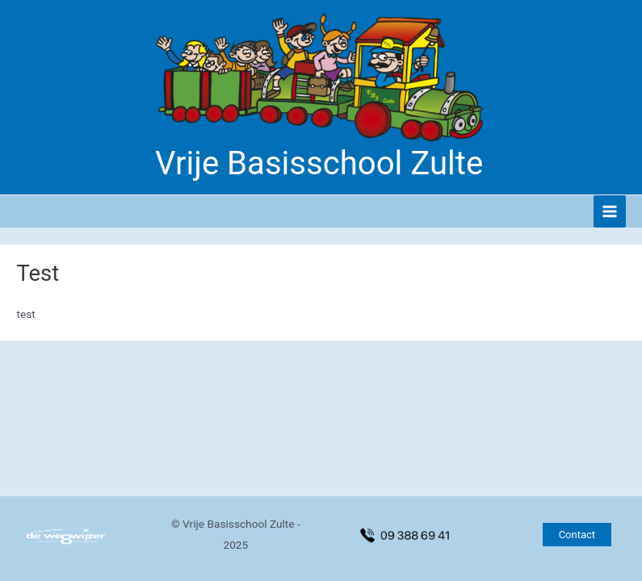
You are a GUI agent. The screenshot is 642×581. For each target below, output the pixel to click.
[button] (577, 534)
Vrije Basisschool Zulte (319, 163)
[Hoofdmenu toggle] (610, 211)
